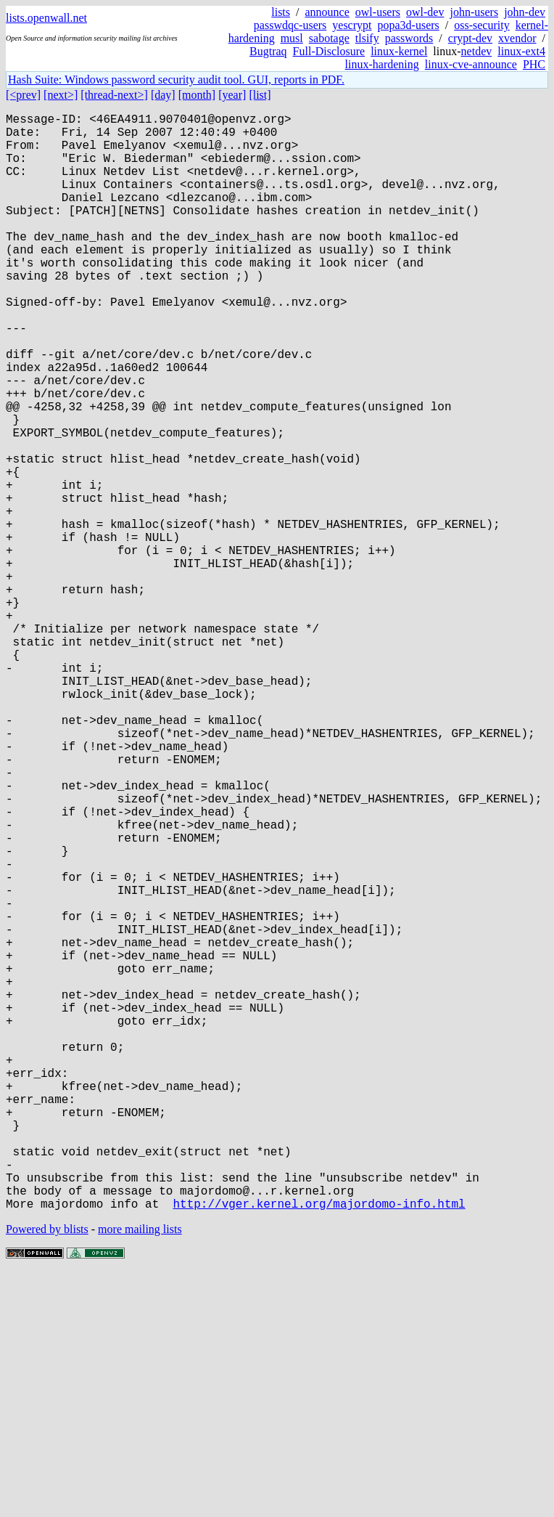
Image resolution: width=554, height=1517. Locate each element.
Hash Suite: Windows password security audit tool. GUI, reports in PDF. (176, 79)
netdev (476, 51)
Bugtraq (268, 51)
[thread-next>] (114, 95)
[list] (259, 95)
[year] (232, 95)
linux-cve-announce (471, 64)
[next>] (61, 95)
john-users (474, 12)
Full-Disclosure (329, 51)
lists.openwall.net (46, 18)
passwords (409, 38)
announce (327, 12)
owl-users (377, 12)
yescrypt (351, 25)
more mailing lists (140, 1473)
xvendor (517, 38)
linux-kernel (399, 51)
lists (280, 12)
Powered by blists (47, 1473)
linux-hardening (382, 64)
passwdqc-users (290, 25)
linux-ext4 (521, 51)
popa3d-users (408, 25)
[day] (163, 95)
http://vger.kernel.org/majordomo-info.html (319, 1447)
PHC (534, 64)
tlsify (367, 38)
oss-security (481, 25)
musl (292, 38)
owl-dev (425, 12)
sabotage (329, 38)
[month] (197, 95)
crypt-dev (470, 38)
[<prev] (23, 95)
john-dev (524, 12)
